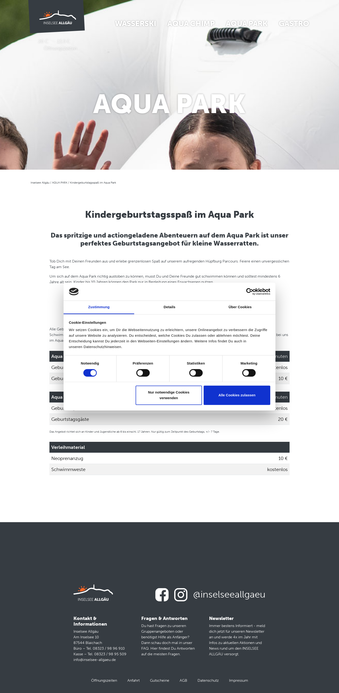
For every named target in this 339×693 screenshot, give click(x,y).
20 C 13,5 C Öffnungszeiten (56, 44)
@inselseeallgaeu (229, 594)
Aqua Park (246, 23)
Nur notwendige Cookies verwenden (169, 395)
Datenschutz (208, 680)
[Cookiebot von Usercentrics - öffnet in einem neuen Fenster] (249, 291)
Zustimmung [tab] (99, 307)
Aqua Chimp (190, 23)
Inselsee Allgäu (40, 182)
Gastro (294, 23)
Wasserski (135, 23)
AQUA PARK (59, 182)
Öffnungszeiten (104, 680)
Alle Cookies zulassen (237, 395)
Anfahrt (133, 680)
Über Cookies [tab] (240, 307)
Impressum (238, 680)
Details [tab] (169, 307)
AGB (183, 680)
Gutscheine (159, 680)
